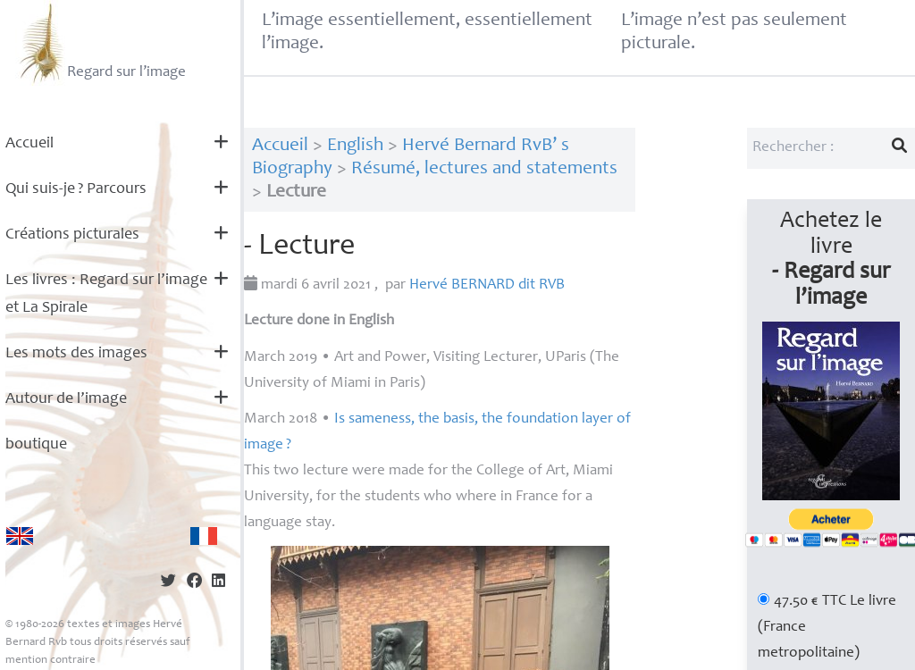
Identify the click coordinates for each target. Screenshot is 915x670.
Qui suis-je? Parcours (76, 189)
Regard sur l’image (100, 43)
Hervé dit (487, 285)
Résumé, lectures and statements (484, 169)
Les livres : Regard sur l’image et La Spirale (106, 294)
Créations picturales (72, 235)
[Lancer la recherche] (900, 148)
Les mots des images (76, 354)
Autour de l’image (66, 399)
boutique (36, 445)
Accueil (29, 144)
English (355, 146)
